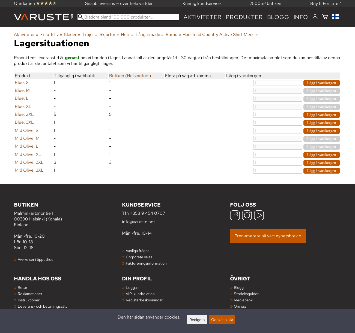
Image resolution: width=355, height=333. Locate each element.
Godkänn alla (222, 319)
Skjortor (109, 34)
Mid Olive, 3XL (29, 170)
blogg (278, 17)
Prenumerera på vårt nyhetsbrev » (268, 236)
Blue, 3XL (24, 122)
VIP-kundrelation (140, 293)
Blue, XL (23, 106)
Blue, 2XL (24, 114)
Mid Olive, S (26, 130)
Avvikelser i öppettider (36, 259)
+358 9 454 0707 (147, 213)
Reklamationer (30, 293)
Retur (22, 287)
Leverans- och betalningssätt (42, 306)
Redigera (197, 319)
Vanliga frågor (137, 250)
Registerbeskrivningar (144, 299)
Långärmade (150, 34)
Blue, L (22, 98)
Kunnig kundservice (202, 3)
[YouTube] (259, 216)
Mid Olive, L (26, 146)
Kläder (72, 34)
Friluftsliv (51, 34)
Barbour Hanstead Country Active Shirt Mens (212, 34)
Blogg (239, 287)
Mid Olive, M (27, 138)
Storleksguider (246, 293)
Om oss (240, 306)
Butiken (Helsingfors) (130, 75)
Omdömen (35, 3)
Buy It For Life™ (325, 3)
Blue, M (22, 90)
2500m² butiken (265, 3)
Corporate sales (139, 256)
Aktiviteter (203, 17)
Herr (127, 34)
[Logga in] (315, 17)
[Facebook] (235, 216)
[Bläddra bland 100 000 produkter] (128, 17)
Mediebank (243, 299)
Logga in (133, 287)
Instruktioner (29, 299)
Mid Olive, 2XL (29, 162)
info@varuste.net (138, 222)
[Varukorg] (325, 17)
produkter (244, 17)
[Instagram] (247, 216)
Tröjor (90, 34)
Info (301, 17)
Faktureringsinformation (146, 263)
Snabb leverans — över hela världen (119, 3)
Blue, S (22, 82)
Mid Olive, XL (28, 154)
